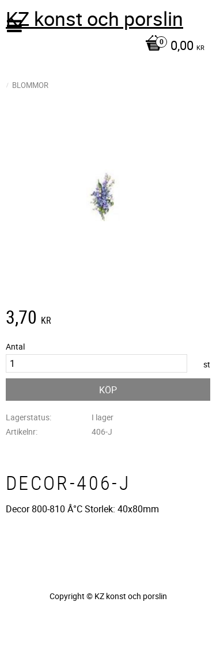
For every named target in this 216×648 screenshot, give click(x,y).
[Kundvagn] (105, 46)
